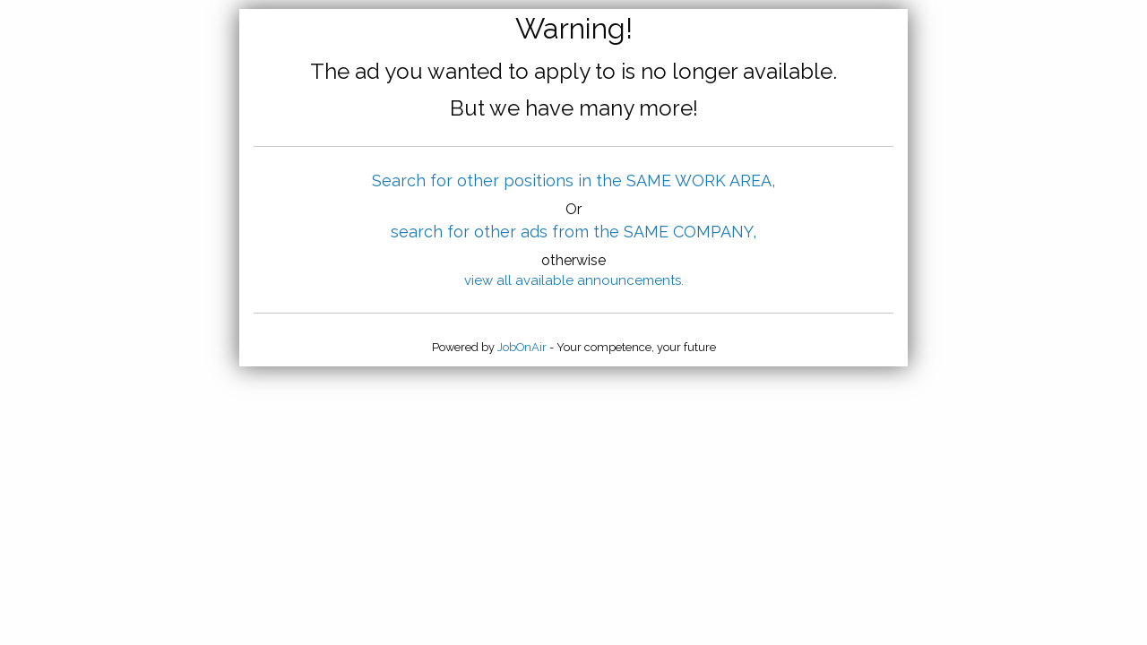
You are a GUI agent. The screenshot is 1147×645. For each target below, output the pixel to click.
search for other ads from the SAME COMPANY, (573, 231)
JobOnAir (522, 347)
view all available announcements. (574, 280)
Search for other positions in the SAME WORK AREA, (573, 180)
